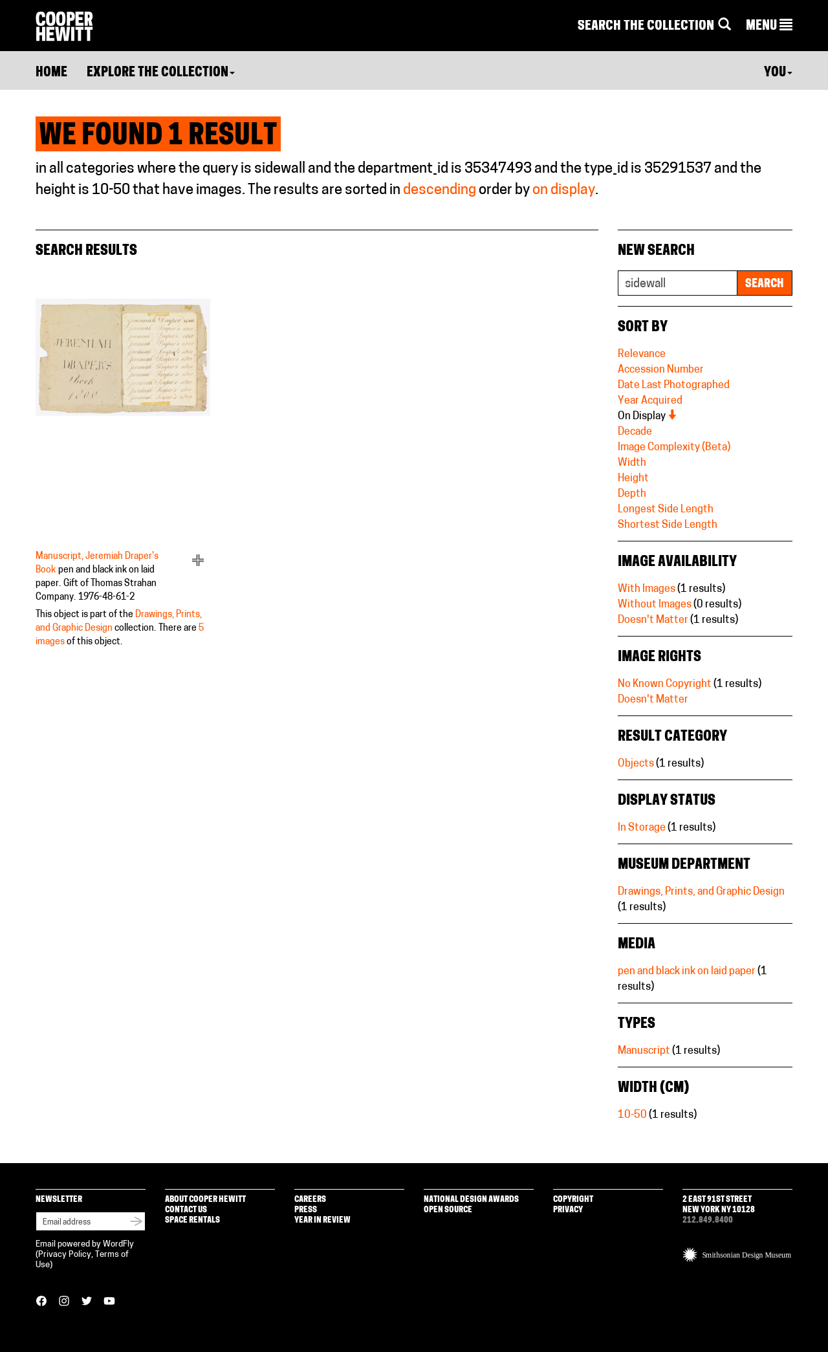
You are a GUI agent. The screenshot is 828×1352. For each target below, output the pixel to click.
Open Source (448, 1210)
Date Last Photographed (674, 385)
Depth (632, 494)
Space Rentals (192, 1220)
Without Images (655, 605)
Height (633, 479)
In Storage (642, 828)
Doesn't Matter (653, 620)
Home (51, 73)
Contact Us (186, 1210)
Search (764, 284)
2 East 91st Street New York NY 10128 (718, 1204)
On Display (648, 416)
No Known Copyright (665, 684)
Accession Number (661, 370)
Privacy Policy (64, 1254)
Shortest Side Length (667, 525)
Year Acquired (650, 401)
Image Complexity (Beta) (674, 447)
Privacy (568, 1210)
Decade (635, 432)
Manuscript (644, 1051)
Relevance (642, 354)
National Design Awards (471, 1199)
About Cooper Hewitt (205, 1199)
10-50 (632, 1115)
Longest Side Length (666, 510)
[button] (769, 26)
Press (305, 1210)
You (778, 73)
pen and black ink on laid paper (687, 971)
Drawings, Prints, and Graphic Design (701, 892)
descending (439, 190)
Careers (310, 1199)
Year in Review (322, 1220)
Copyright (573, 1199)
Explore (161, 73)
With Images (646, 589)
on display (563, 190)
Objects (636, 764)
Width (632, 463)
